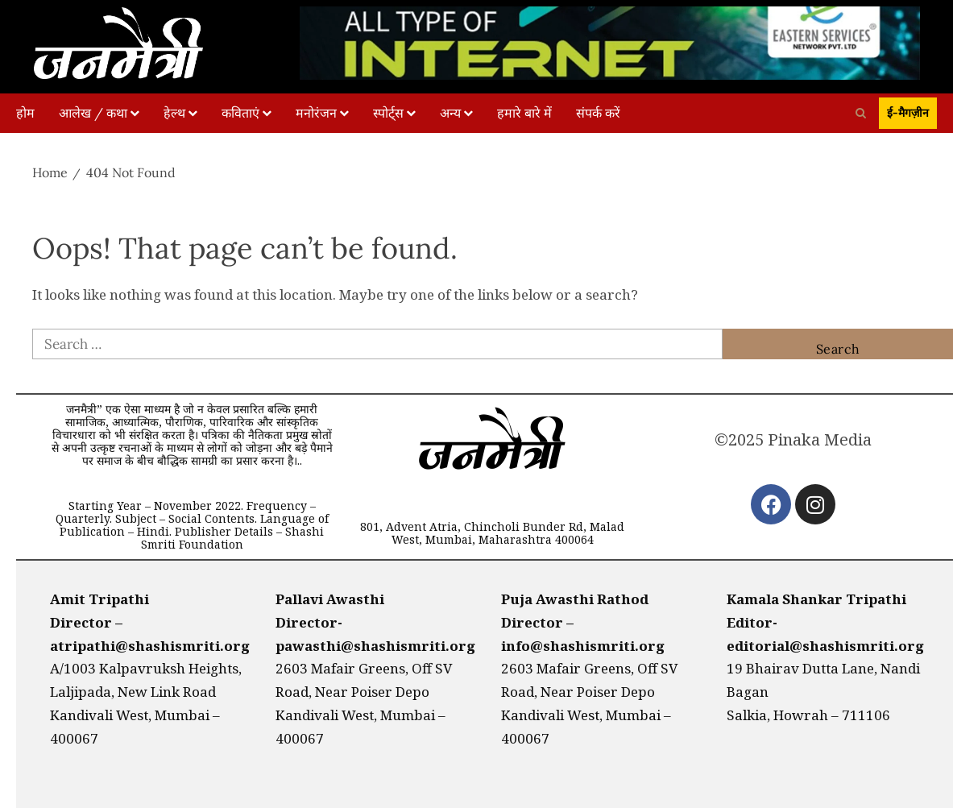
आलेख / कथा (93, 113)
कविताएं (240, 113)
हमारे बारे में (524, 113)
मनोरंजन (316, 113)
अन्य (450, 113)
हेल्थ (174, 113)
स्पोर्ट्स (388, 113)
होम (25, 113)
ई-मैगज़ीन (908, 113)
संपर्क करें (598, 113)
